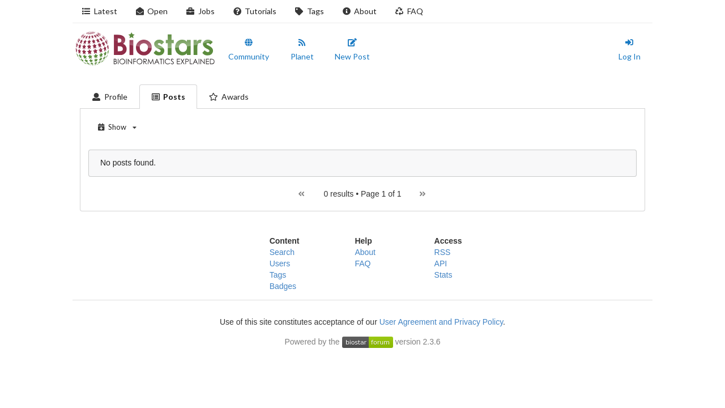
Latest (99, 11)
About (359, 11)
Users (280, 263)
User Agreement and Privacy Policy (441, 321)
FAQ (409, 11)
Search (282, 252)
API (440, 263)
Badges (283, 286)
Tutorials (255, 11)
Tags (309, 11)
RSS (442, 252)
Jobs (200, 11)
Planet (302, 50)
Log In (630, 50)
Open (151, 11)
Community (248, 50)
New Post (352, 50)
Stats (443, 274)
